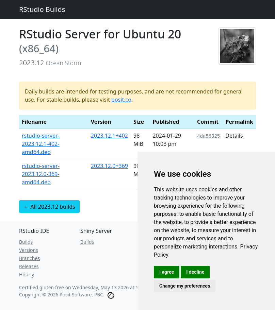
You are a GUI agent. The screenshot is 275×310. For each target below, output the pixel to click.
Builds (26, 242)
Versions (28, 250)
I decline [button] (195, 272)
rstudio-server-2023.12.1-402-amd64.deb (41, 144)
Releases (28, 266)
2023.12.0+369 (109, 166)
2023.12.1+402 (109, 135)
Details (234, 135)
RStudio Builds (42, 9)
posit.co (121, 99)
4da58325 (208, 136)
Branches (29, 258)
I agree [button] (166, 272)
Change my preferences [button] (184, 286)
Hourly (26, 274)
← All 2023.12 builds (49, 206)
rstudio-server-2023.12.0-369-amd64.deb (41, 174)
